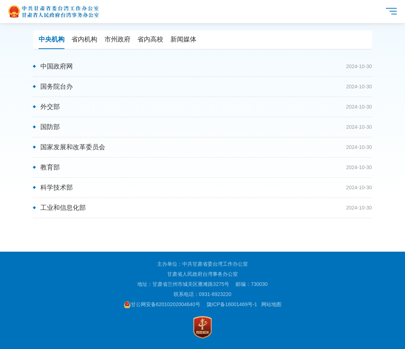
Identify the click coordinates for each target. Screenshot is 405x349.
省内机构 (84, 39)
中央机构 (51, 39)
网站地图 (271, 304)
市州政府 (117, 39)
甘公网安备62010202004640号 (162, 304)
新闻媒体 (183, 39)
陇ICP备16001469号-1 (232, 304)
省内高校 (150, 39)
